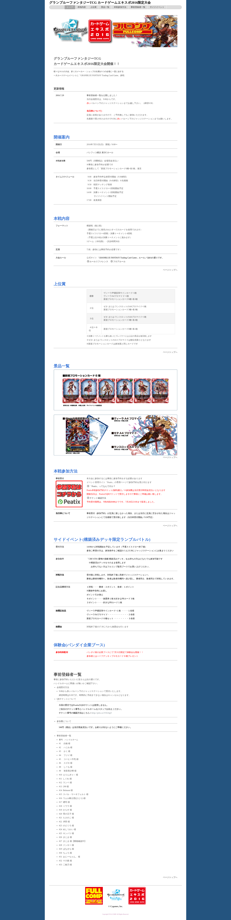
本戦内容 (81, 7)
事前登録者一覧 (138, 7)
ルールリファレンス (97, 261)
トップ (70, 7)
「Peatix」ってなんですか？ (101, 486)
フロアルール (118, 261)
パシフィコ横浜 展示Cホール (100, 152)
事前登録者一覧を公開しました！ (102, 95)
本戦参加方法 (120, 7)
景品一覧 (105, 7)
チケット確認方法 (96, 498)
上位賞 (93, 7)
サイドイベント (157, 7)
